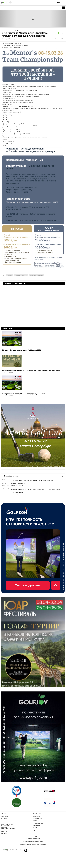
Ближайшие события (62, 476)
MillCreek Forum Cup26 (18, 483)
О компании (37, 814)
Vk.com (35, 827)
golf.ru (5, 850)
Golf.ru (3, 814)
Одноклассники (38, 830)
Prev (8, 18)
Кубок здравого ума (17, 492)
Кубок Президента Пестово (52, 490)
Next (57, 18)
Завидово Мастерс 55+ (18, 495)
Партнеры (4, 833)
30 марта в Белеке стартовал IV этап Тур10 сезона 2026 (21, 350)
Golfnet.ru (4, 816)
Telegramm (36, 825)
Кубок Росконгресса (17, 480)
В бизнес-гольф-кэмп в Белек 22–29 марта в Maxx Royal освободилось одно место (31, 371)
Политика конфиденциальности (7, 828)
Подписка (36, 820)
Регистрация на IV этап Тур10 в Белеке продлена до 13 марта (23, 394)
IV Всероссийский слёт (31, 480)
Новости (9, 30)
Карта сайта (36, 816)
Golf (4, 2)
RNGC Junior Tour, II (17, 486)
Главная (4, 30)
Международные (17, 30)
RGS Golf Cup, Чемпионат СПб (20, 490)
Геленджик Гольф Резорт (63, 283)
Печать (62, 33)
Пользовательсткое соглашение (7, 825)
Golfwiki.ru (4, 818)
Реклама (4, 831)
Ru (10, 2)
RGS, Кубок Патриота (36, 490)
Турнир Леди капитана (45, 480)
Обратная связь (37, 818)
